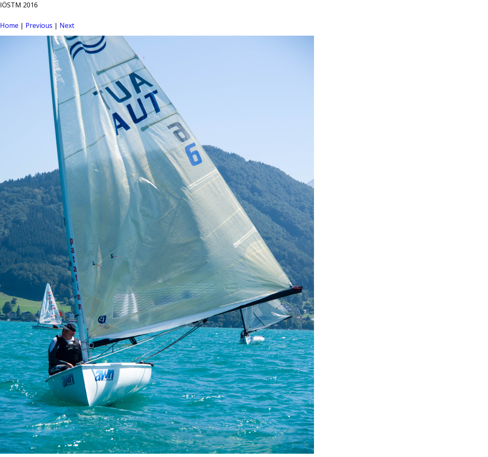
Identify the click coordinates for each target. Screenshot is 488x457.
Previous (39, 25)
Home (9, 25)
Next (67, 25)
